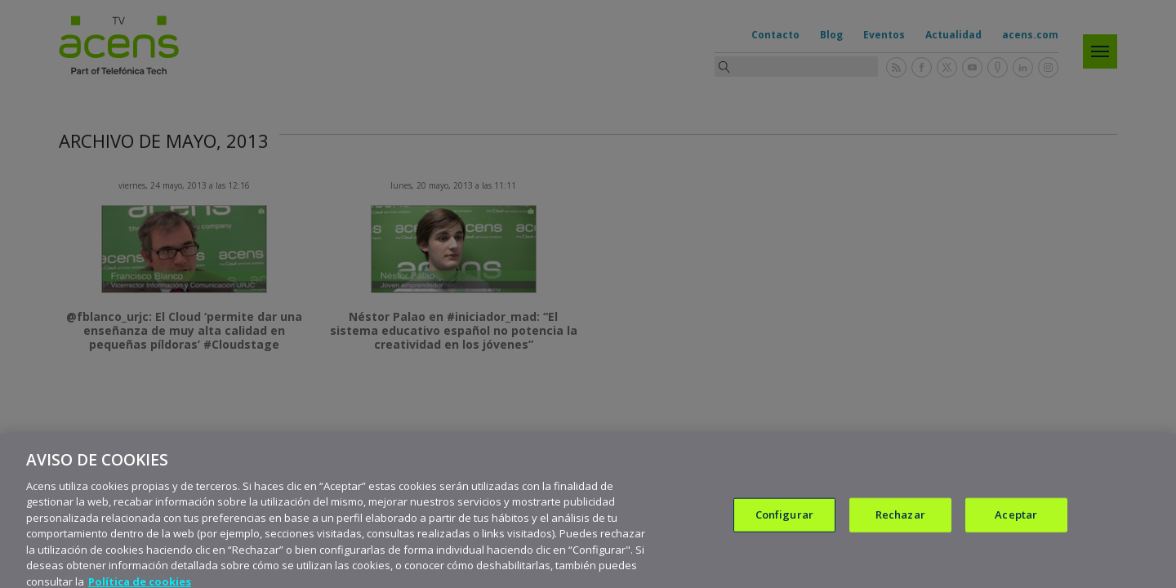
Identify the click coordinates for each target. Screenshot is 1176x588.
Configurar (784, 522)
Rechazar (900, 522)
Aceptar (1016, 522)
